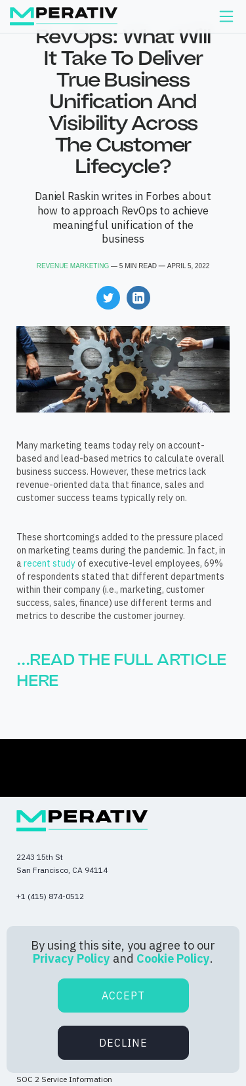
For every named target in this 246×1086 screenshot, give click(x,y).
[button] (226, 16)
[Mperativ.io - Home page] (82, 821)
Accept (123, 995)
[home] (63, 16)
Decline (123, 1042)
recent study (49, 563)
